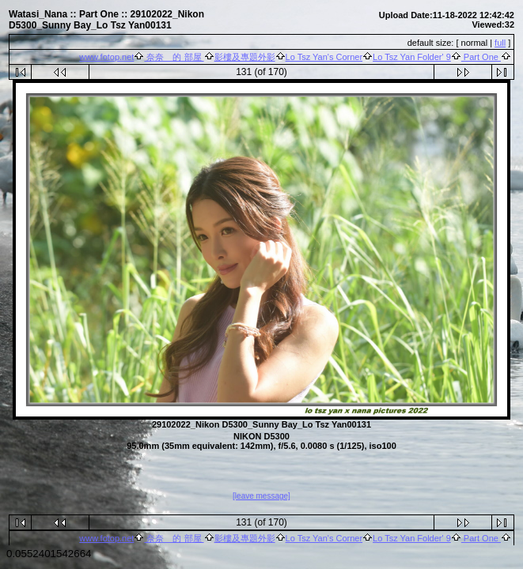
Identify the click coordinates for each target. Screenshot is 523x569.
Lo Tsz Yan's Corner (324, 57)
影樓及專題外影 (244, 57)
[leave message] (261, 496)
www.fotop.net (106, 57)
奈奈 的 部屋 (173, 57)
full (500, 42)
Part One (481, 57)
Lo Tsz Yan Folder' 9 (412, 57)
